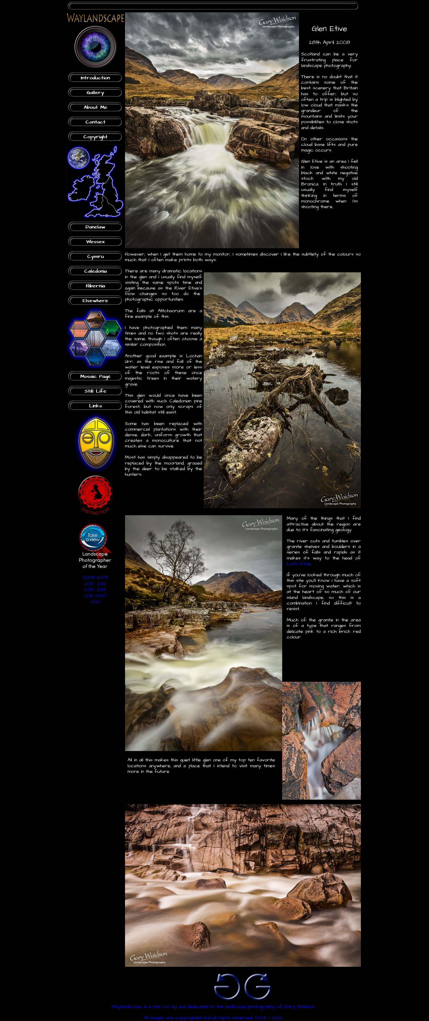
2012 (101, 583)
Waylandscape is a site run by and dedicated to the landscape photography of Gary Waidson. (213, 1006)
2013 (88, 589)
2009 (102, 577)
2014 (101, 589)
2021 (95, 601)
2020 (101, 595)
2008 (89, 577)
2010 (88, 583)
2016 (88, 595)
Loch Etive (298, 563)
